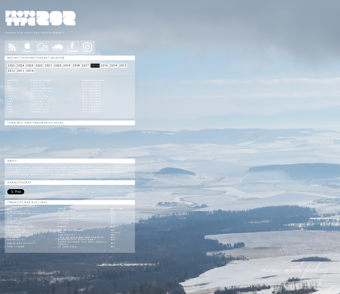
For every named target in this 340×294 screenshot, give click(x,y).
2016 (95, 65)
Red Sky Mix (39, 96)
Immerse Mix (40, 104)
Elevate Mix (39, 109)
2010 (30, 70)
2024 (20, 65)
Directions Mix (41, 88)
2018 (76, 65)
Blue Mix (36, 93)
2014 (114, 65)
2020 (57, 65)
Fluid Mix (37, 83)
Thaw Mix (37, 101)
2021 (48, 65)
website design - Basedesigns (301, 285)
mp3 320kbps (91, 83)
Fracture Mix (40, 106)
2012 (11, 70)
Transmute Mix (41, 91)
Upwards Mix (39, 112)
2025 (11, 65)
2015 (104, 65)
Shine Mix (38, 99)
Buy (113, 211)
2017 (85, 65)
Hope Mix (37, 86)
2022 (39, 65)
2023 (30, 65)
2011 (20, 70)
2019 (67, 65)
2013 (123, 65)
